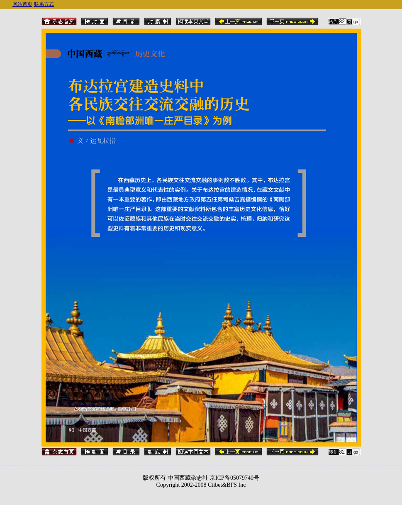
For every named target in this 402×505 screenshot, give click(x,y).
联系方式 (44, 4)
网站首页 (22, 4)
